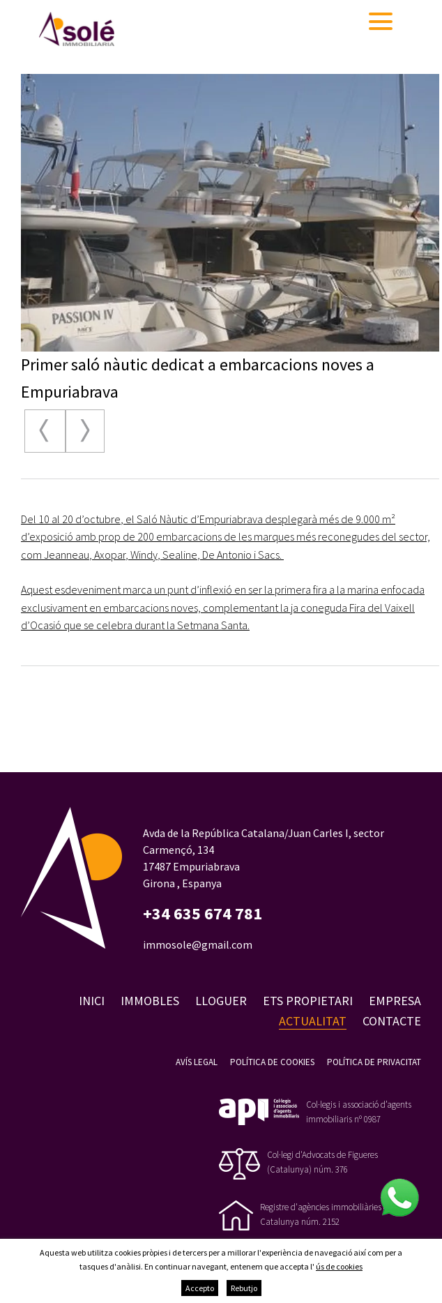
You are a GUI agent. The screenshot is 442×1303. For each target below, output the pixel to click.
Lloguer (221, 1001)
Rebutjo (244, 1288)
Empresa (395, 1001)
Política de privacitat (374, 1062)
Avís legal (197, 1062)
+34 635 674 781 (202, 913)
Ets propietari (308, 1001)
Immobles (150, 1001)
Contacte (392, 1021)
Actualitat (312, 1021)
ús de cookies (339, 1266)
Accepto (199, 1288)
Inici (92, 1001)
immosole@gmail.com (197, 944)
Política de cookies (272, 1062)
